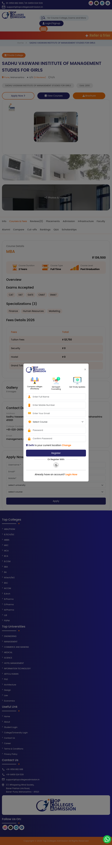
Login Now (71, 474)
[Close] (85, 369)
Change (66, 445)
